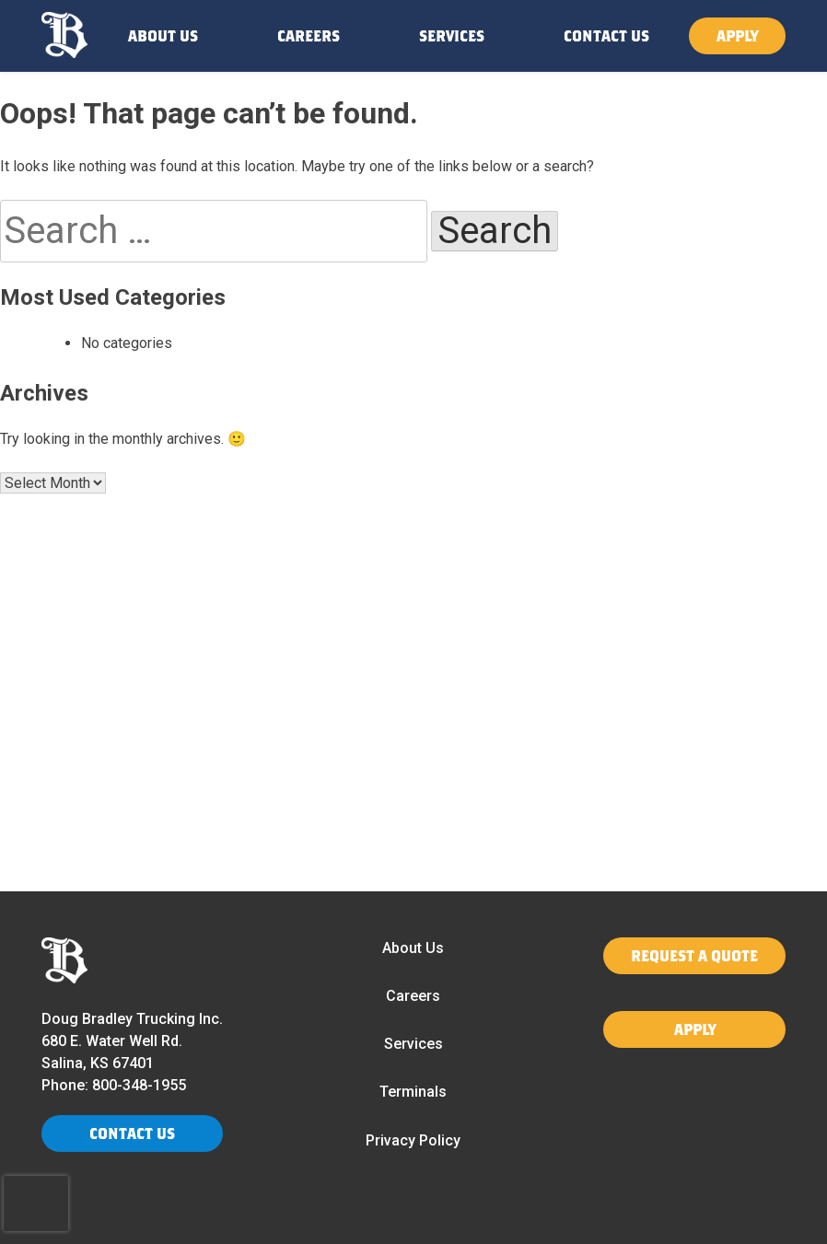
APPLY (737, 35)
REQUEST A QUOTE (694, 955)
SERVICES (451, 35)
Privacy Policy (413, 1140)
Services (413, 1043)
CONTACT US (606, 35)
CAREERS (308, 35)
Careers (413, 996)
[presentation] (36, 1203)
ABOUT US (163, 35)
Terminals (413, 1091)
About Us (413, 948)
